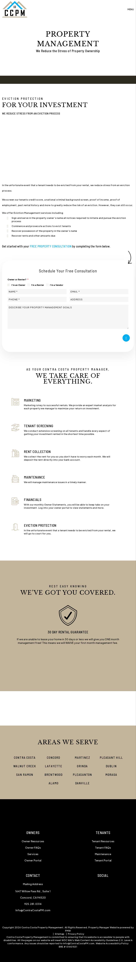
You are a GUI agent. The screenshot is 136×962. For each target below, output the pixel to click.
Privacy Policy (76, 933)
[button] (68, 666)
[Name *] (37, 291)
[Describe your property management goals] (68, 317)
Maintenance (103, 854)
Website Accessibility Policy (112, 943)
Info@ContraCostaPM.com (33, 910)
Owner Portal (32, 860)
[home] (14, 9)
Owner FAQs (33, 847)
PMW (68, 930)
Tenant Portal (103, 860)
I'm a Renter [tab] (37, 285)
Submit (126, 338)
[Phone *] (37, 299)
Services (32, 854)
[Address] (98, 299)
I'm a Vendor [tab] (56, 285)
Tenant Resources (103, 841)
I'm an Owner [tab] (18, 285)
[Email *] (98, 291)
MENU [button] (130, 9)
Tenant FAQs (103, 847)
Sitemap (59, 933)
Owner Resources (33, 841)
